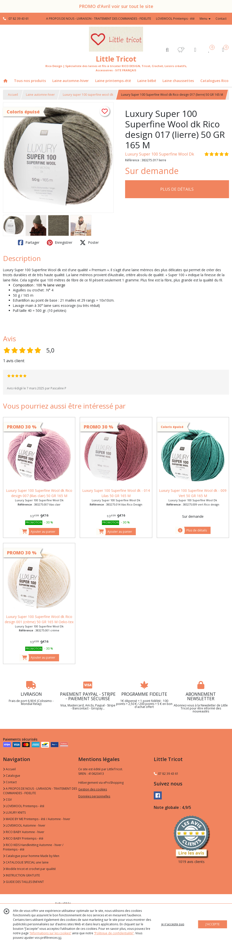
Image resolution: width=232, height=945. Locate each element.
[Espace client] (195, 49)
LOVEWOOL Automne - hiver (24, 825)
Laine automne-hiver (40, 94)
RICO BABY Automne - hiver (23, 832)
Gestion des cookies (92, 789)
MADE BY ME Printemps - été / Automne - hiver (36, 819)
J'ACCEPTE (213, 924)
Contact (221, 18)
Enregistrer (59, 243)
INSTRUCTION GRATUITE (21, 875)
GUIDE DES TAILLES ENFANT (23, 882)
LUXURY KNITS (14, 812)
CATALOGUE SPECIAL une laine (26, 862)
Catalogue (11, 775)
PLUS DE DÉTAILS (177, 189)
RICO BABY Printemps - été (23, 838)
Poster (89, 243)
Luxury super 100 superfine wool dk (88, 94)
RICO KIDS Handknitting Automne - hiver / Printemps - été (33, 847)
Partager (28, 243)
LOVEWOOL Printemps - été (23, 806)
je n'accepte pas (172, 924)
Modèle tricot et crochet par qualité (29, 869)
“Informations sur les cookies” (50, 933)
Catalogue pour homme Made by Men (31, 856)
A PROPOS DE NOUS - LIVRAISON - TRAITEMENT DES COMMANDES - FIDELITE (40, 790)
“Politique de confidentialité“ (114, 933)
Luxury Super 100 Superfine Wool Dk (159, 154)
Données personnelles (94, 796)
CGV (7, 799)
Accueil (13, 94)
